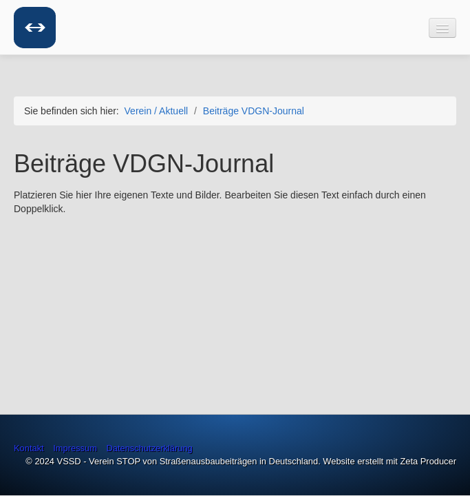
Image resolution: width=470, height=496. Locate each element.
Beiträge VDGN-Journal (253, 110)
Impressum (75, 448)
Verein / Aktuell (157, 110)
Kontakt (29, 448)
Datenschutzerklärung (150, 448)
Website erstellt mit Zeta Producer (389, 461)
